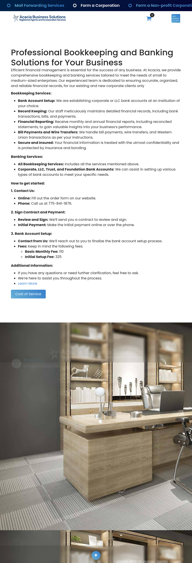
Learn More (27, 283)
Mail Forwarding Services (40, 5)
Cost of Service (28, 293)
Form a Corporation (100, 5)
